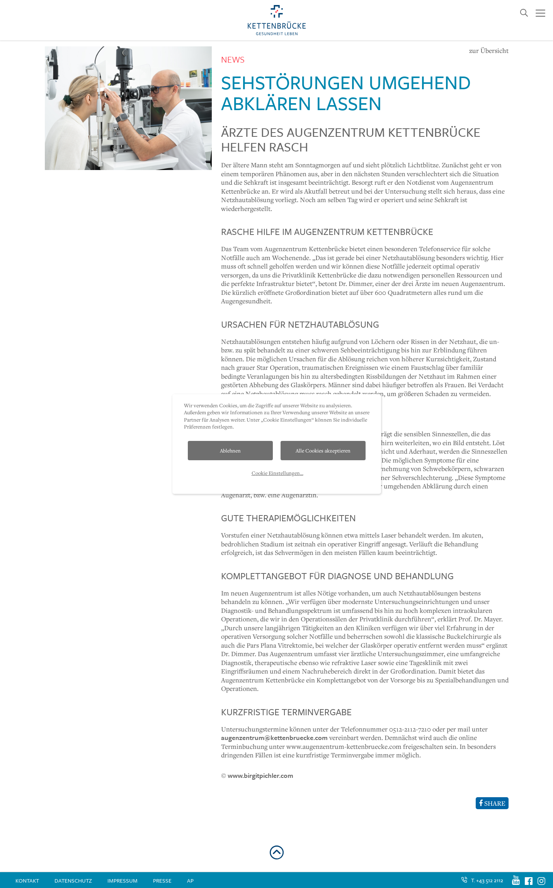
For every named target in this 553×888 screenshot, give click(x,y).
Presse (162, 880)
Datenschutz (73, 880)
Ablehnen (230, 450)
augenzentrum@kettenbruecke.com (274, 737)
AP (190, 880)
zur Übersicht (489, 50)
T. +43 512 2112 (487, 880)
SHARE (492, 803)
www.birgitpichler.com (260, 775)
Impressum (122, 880)
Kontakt (27, 880)
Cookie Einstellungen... (277, 473)
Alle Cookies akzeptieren (323, 450)
